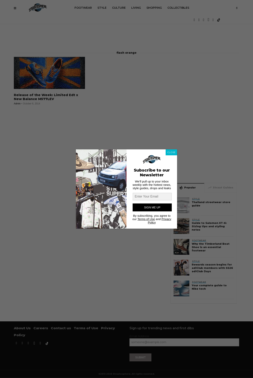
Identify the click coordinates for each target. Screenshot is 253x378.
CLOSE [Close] (171, 152)
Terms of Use (146, 219)
